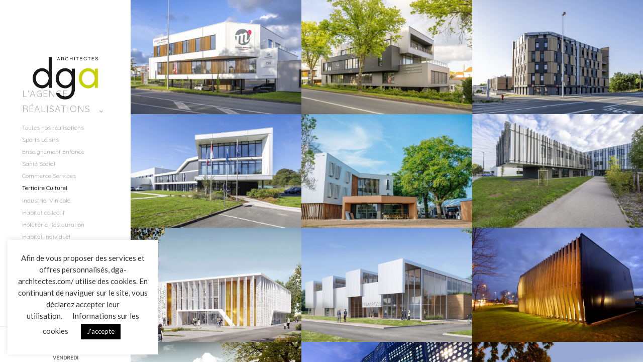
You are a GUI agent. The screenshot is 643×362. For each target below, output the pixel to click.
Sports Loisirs (40, 139)
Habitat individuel (46, 236)
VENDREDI (65, 357)
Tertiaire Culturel (44, 188)
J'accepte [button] (101, 331)
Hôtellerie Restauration (53, 224)
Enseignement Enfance (53, 151)
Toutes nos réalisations (53, 127)
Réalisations (56, 109)
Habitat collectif (43, 212)
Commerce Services (49, 175)
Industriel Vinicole (46, 200)
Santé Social (38, 163)
